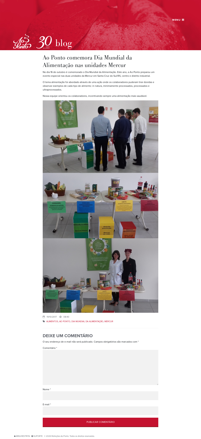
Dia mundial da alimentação (87, 321)
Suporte (38, 436)
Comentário (50, 348)
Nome (47, 389)
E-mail (47, 404)
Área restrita (23, 436)
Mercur (108, 321)
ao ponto (64, 321)
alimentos (52, 321)
